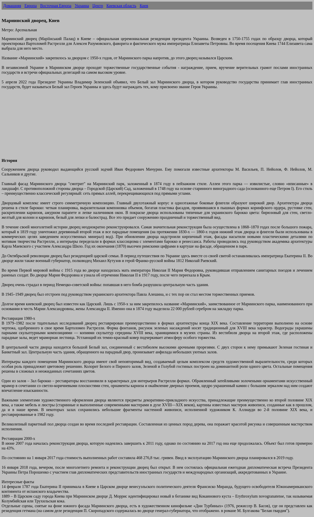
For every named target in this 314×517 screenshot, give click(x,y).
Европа (30, 5)
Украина (82, 5)
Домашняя (12, 5)
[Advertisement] (122, 126)
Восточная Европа (55, 5)
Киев (144, 5)
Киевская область (121, 5)
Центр (97, 5)
